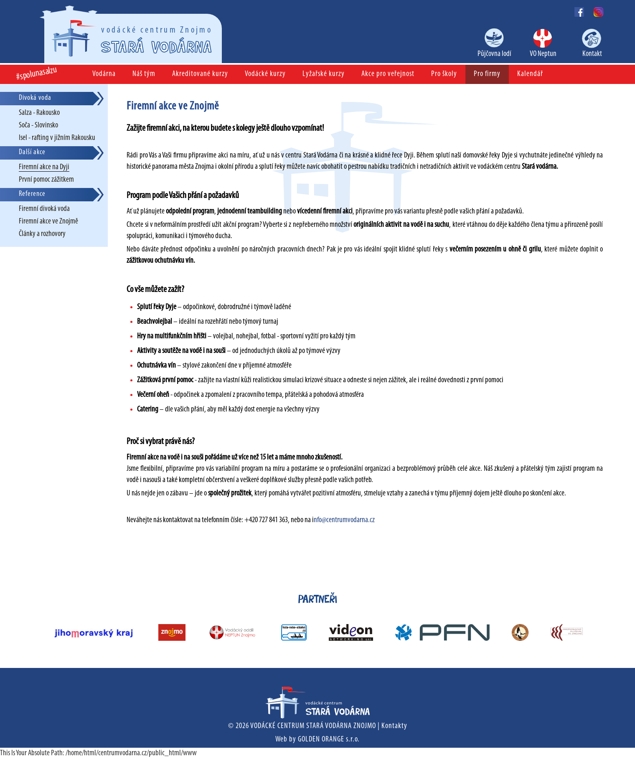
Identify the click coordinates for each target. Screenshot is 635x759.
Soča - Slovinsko (38, 125)
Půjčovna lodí (494, 54)
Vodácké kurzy (265, 74)
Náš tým (143, 74)
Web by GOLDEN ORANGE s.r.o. (317, 740)
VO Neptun (543, 54)
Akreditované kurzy (200, 74)
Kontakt (592, 54)
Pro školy (444, 74)
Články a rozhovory (42, 234)
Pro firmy (487, 74)
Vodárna (104, 74)
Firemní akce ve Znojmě (48, 222)
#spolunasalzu (36, 73)
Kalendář (530, 74)
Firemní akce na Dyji (44, 167)
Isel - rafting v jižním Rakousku (57, 138)
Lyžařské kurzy (323, 74)
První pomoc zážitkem (46, 180)
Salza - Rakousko (39, 113)
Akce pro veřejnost (387, 74)
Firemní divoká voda (44, 209)
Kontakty (394, 726)
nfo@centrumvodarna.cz (344, 520)
